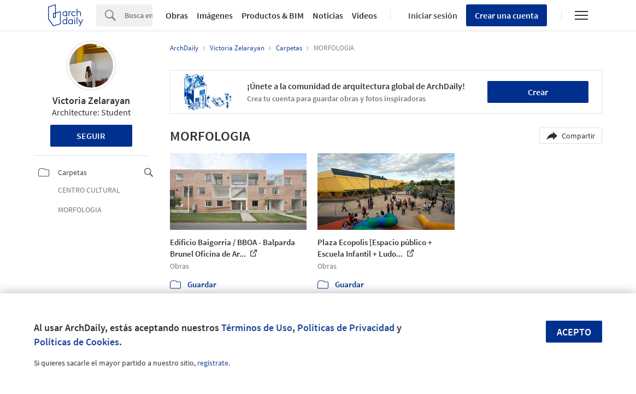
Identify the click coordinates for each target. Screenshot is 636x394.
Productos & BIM (273, 15)
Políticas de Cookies (76, 341)
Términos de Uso (256, 327)
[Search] (138, 15)
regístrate (212, 363)
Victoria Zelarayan (91, 100)
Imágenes (215, 15)
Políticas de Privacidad (345, 327)
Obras (177, 15)
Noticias (328, 15)
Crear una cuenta (506, 15)
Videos (364, 15)
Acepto (574, 332)
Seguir (90, 135)
